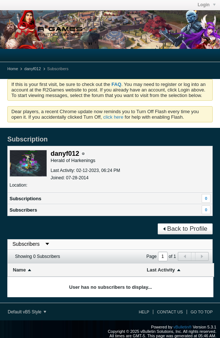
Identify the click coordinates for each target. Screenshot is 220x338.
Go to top (202, 312)
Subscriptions (25, 198)
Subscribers (23, 210)
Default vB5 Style (27, 311)
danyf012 (32, 68)
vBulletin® (182, 327)
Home (12, 68)
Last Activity (161, 270)
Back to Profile (185, 228)
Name (19, 270)
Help (144, 312)
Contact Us (170, 312)
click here (113, 117)
